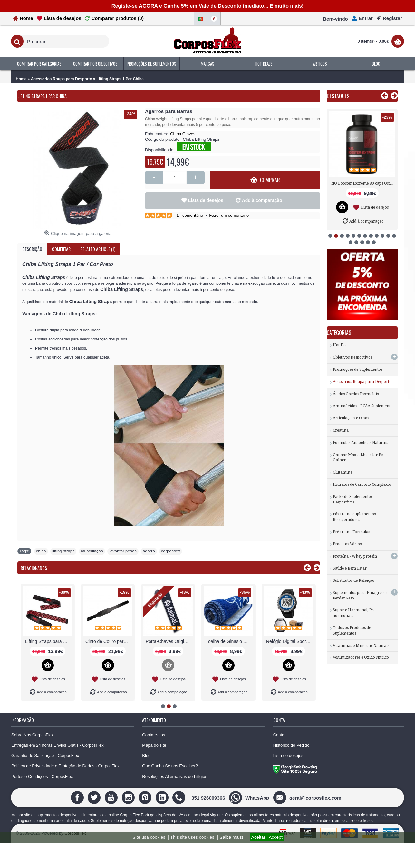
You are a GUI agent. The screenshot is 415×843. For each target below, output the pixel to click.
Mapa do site (154, 745)
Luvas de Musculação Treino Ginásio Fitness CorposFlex (48, 641)
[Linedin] (163, 797)
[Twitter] (95, 797)
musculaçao (92, 551)
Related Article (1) (97, 248)
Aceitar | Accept (267, 837)
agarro (149, 551)
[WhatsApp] (250, 797)
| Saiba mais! (230, 837)
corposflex (170, 551)
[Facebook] (78, 797)
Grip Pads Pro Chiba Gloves (108, 641)
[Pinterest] (146, 797)
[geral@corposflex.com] (308, 797)
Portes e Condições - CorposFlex (42, 776)
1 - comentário (189, 215)
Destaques (338, 96)
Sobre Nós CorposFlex (32, 735)
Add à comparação (262, 200)
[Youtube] (112, 797)
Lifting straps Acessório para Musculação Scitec (289, 641)
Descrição (32, 248)
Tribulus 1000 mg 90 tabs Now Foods (363, 183)
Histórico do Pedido (291, 745)
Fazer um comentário (229, 215)
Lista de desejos (205, 200)
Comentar (61, 248)
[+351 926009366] (199, 797)
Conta (279, 735)
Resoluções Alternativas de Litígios (174, 776)
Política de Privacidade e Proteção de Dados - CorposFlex (65, 765)
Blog (146, 755)
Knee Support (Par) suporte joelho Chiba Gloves (229, 641)
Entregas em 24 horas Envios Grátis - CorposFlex (57, 745)
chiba (41, 551)
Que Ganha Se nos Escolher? (170, 765)
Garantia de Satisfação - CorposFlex (45, 755)
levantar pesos (123, 551)
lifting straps (63, 551)
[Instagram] (129, 797)
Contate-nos (153, 735)
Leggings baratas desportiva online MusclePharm (169, 641)
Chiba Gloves (182, 133)
